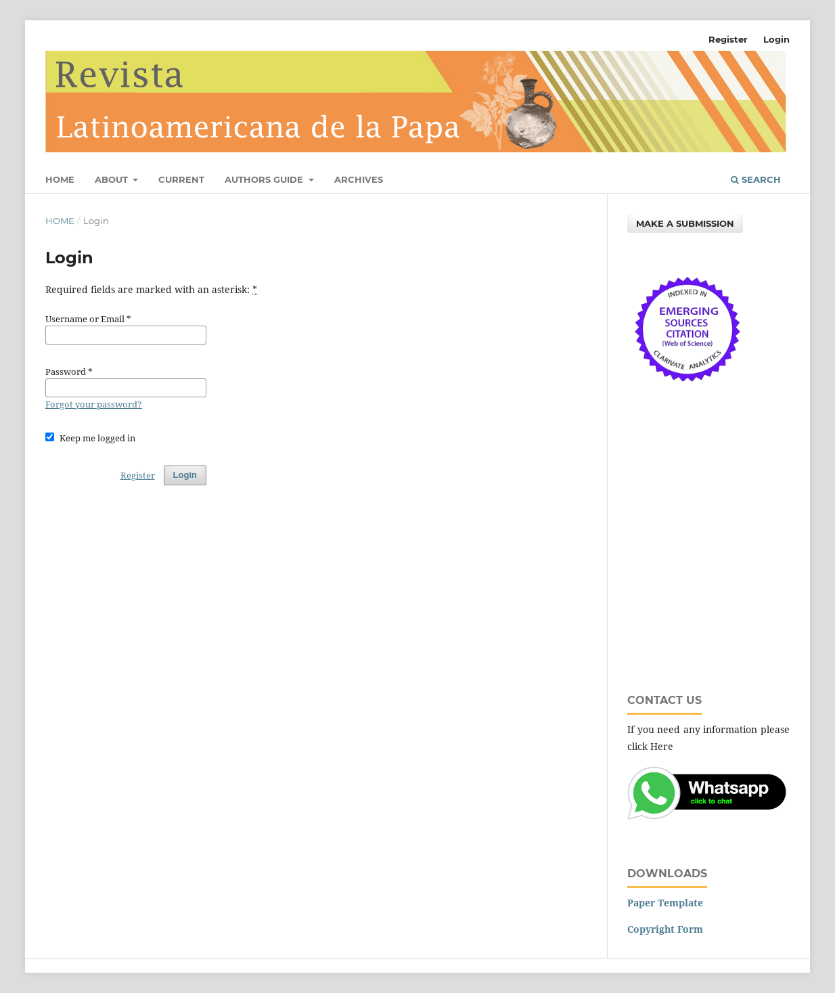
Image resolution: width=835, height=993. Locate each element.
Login (776, 39)
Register (728, 39)
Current (181, 179)
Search (756, 179)
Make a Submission (685, 223)
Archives (358, 179)
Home (59, 179)
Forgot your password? (93, 404)
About (113, 179)
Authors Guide (265, 179)
